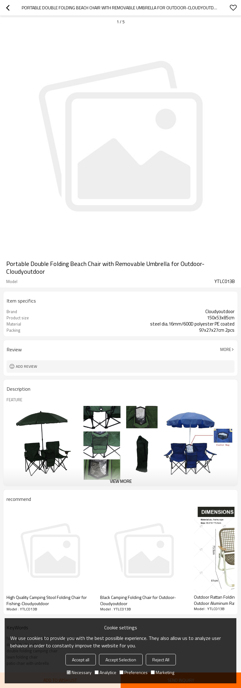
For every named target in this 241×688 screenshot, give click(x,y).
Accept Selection (120, 659)
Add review (26, 366)
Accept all (80, 659)
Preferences (133, 672)
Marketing (162, 672)
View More (121, 481)
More (225, 349)
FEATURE (14, 400)
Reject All (160, 659)
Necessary (79, 672)
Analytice (105, 672)
